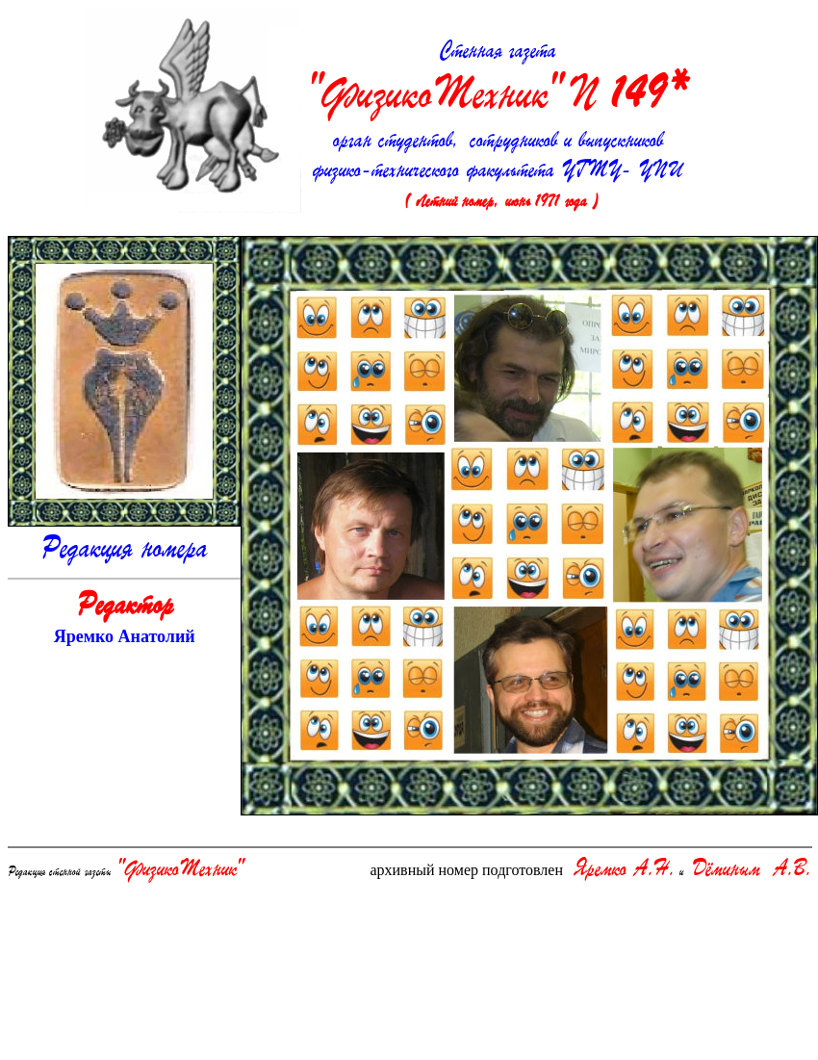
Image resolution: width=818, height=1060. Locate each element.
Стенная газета (498, 80)
